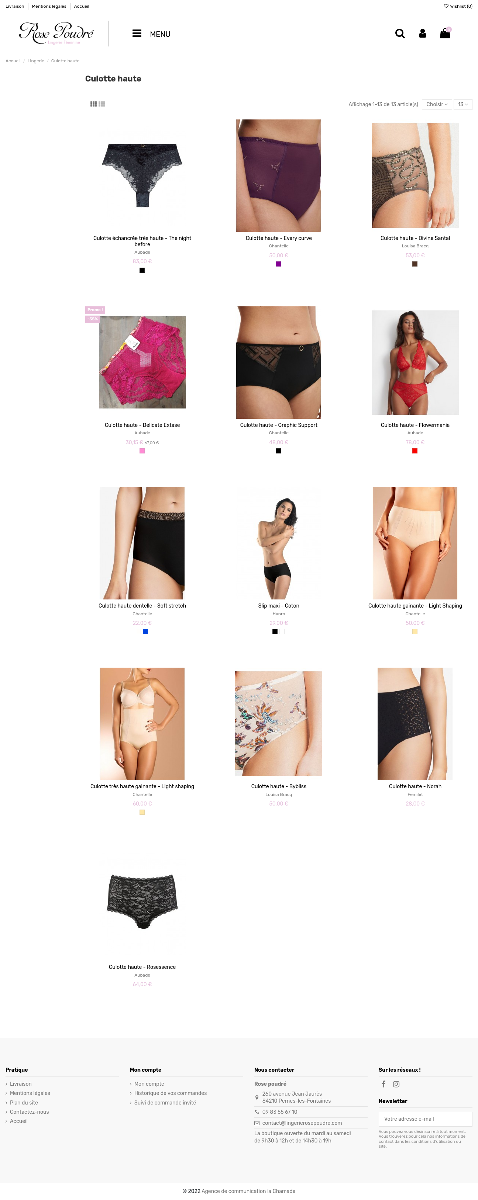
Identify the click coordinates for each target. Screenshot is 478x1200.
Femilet (415, 794)
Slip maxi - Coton (278, 606)
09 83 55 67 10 (280, 1112)
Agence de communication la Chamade (248, 1191)
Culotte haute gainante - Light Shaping (415, 606)
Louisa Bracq (415, 245)
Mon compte (149, 1084)
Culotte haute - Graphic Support (279, 425)
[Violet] (278, 264)
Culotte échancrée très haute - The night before (142, 241)
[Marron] (414, 264)
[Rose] (142, 450)
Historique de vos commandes (170, 1093)
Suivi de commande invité (165, 1103)
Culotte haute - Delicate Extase (142, 425)
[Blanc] (282, 631)
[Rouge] (414, 450)
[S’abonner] (467, 1119)
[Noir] (142, 270)
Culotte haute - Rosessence (142, 967)
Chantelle (279, 245)
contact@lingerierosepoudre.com (302, 1123)
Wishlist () (457, 6)
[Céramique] (145, 631)
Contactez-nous (29, 1112)
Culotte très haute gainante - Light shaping (142, 786)
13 (463, 104)
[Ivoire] (138, 631)
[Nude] (414, 631)
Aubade (142, 252)
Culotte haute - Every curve (279, 238)
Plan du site (24, 1103)
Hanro (278, 613)
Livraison (15, 6)
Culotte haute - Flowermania (415, 425)
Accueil (81, 6)
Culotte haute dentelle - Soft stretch (142, 606)
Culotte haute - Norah (415, 786)
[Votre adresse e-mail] (420, 1119)
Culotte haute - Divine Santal (415, 238)
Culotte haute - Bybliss (278, 786)
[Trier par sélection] (437, 104)
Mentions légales (49, 6)
